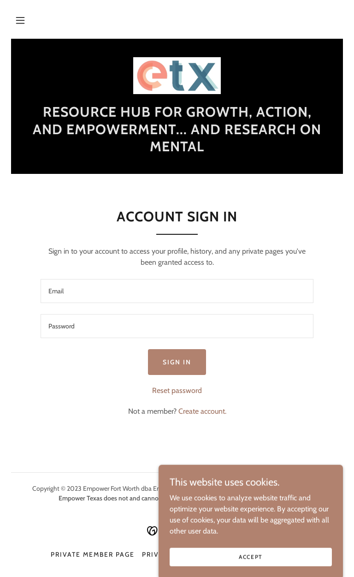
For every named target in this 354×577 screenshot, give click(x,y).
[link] (177, 75)
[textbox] (177, 291)
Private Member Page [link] (93, 554)
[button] (20, 20)
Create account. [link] (202, 411)
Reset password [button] (177, 390)
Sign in (177, 362)
